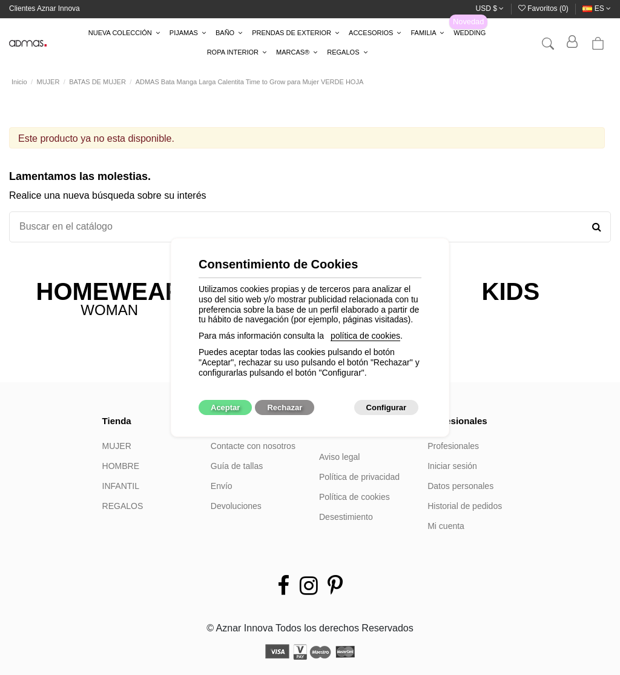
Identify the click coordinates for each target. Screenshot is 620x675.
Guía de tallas (237, 466)
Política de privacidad (359, 477)
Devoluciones (236, 506)
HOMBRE (120, 466)
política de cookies (365, 336)
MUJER (116, 446)
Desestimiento (346, 517)
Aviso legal (339, 457)
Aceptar (225, 407)
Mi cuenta (445, 526)
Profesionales (453, 446)
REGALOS (122, 506)
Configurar (386, 407)
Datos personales (460, 486)
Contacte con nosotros (253, 446)
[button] (124, 33)
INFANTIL (120, 486)
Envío (221, 486)
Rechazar (284, 407)
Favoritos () (544, 8)
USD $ (490, 8)
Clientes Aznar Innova (44, 8)
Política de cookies (354, 497)
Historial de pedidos (464, 506)
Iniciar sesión (452, 466)
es (596, 8)
